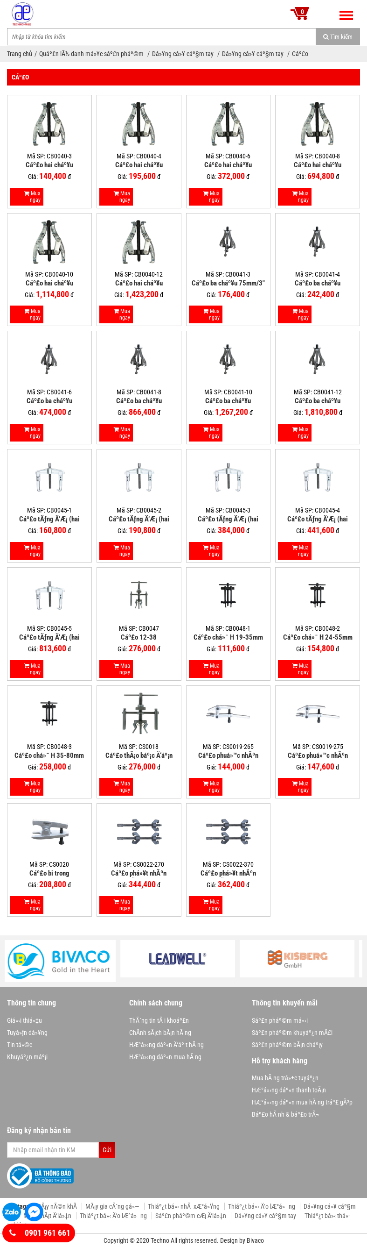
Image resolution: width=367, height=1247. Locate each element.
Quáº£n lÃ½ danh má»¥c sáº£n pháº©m (92, 53)
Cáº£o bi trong (49, 873)
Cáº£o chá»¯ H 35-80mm (49, 755)
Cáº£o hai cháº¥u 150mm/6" (228, 165)
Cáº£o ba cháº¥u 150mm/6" (49, 401)
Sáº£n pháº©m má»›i (280, 1020)
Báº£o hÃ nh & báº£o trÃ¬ (285, 1114)
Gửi (107, 1150)
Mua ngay (32, 196)
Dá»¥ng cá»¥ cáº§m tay (183, 53)
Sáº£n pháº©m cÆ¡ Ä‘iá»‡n (190, 1215)
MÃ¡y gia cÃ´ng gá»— (112, 1206)
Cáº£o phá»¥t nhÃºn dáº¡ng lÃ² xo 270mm (139, 873)
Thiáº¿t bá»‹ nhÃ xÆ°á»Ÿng (184, 1206)
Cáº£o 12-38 (139, 637)
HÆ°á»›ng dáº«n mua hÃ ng (165, 1057)
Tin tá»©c (19, 1044)
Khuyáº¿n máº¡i (27, 1057)
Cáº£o (300, 53)
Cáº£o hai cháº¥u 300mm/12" (139, 283)
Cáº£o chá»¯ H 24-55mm (318, 637)
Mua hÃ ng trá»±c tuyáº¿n (285, 1078)
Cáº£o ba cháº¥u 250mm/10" (228, 401)
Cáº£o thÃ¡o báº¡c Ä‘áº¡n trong (139, 755)
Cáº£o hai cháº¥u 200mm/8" (317, 165)
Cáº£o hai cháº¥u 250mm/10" (49, 283)
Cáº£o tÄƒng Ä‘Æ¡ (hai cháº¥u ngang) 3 (228, 519)
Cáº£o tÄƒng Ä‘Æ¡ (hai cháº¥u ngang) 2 (139, 519)
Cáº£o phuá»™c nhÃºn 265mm (228, 755)
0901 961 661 (39, 1233)
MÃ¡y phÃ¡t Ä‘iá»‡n (47, 1215)
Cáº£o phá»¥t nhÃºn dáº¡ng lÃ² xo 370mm (228, 873)
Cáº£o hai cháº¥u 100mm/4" (139, 165)
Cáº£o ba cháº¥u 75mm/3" (228, 283)
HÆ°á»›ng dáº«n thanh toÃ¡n (289, 1090)
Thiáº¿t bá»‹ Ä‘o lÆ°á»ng (261, 1206)
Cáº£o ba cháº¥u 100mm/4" (317, 283)
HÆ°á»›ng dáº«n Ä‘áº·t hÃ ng (166, 1044)
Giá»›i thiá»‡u (24, 1020)
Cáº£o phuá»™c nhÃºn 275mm (318, 755)
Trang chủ (19, 53)
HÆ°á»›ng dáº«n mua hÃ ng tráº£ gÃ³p (302, 1102)
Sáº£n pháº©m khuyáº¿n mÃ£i (292, 1032)
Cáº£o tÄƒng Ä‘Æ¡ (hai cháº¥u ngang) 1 (49, 519)
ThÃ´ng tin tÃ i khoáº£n (159, 1020)
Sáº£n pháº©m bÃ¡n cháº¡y (287, 1044)
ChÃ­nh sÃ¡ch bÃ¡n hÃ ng (160, 1032)
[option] (64, 961)
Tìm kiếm (338, 37)
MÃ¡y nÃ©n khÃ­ (56, 1206)
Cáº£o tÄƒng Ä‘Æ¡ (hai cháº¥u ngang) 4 (317, 519)
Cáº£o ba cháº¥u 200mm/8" (139, 401)
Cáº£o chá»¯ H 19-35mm (228, 637)
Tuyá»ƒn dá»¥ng (27, 1032)
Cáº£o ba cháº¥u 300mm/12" (317, 401)
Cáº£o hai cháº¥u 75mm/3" (49, 165)
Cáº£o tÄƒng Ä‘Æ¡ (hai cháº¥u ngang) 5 (49, 637)
